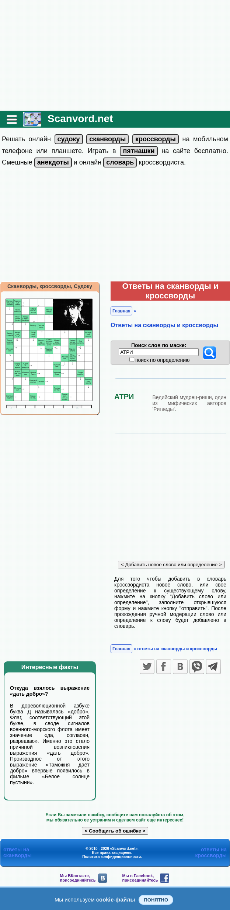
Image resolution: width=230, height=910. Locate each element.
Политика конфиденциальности (111, 857)
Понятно (156, 900)
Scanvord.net (80, 118)
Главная (121, 311)
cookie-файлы (115, 899)
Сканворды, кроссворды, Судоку (49, 286)
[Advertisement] (115, 55)
